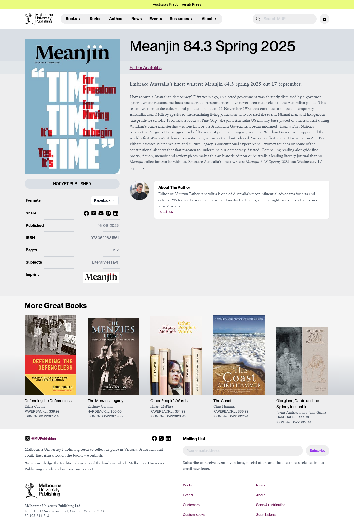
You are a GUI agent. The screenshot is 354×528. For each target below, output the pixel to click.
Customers (191, 505)
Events (155, 18)
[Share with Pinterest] (107, 213)
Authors (116, 18)
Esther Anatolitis (146, 67)
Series (95, 18)
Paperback (105, 200)
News (136, 18)
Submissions (266, 515)
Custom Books (194, 515)
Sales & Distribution (271, 505)
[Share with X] (93, 213)
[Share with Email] (100, 213)
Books (187, 485)
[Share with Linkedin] (115, 213)
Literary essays (105, 262)
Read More (167, 211)
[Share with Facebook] (85, 213)
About (260, 495)
